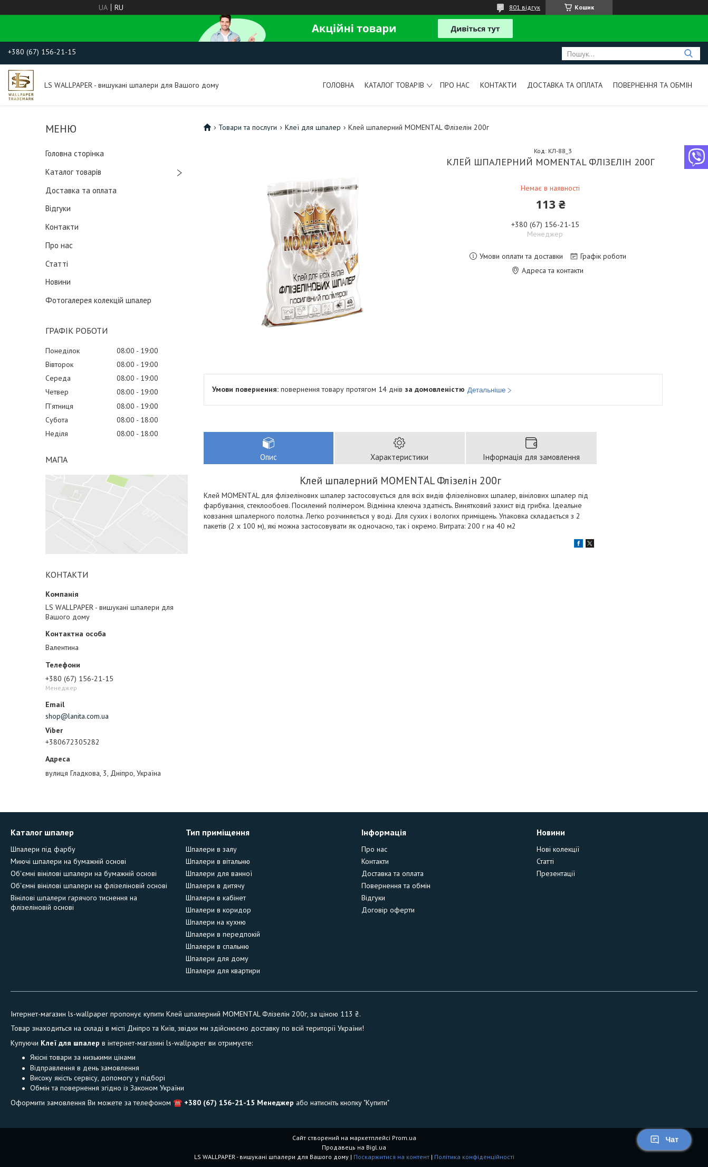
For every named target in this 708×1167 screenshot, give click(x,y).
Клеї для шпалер (313, 127)
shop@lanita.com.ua (77, 716)
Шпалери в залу (211, 849)
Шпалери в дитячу (215, 885)
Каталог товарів (394, 85)
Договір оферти (388, 910)
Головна (338, 85)
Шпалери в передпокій (223, 934)
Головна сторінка (74, 153)
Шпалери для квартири (223, 970)
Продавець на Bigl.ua (354, 1147)
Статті (56, 264)
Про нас (455, 85)
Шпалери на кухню (216, 922)
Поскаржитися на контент (391, 1157)
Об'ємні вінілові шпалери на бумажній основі (84, 873)
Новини (58, 282)
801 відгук (524, 7)
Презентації (556, 873)
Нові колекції (558, 849)
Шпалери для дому (217, 958)
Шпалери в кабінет (216, 897)
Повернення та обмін (652, 85)
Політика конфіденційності (474, 1157)
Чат (664, 1139)
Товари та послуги (247, 127)
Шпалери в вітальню (218, 861)
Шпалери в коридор (218, 910)
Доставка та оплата (564, 85)
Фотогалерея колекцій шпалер (98, 300)
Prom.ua (404, 1138)
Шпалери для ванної (219, 873)
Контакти (498, 85)
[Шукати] (688, 53)
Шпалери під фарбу (43, 849)
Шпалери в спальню (217, 946)
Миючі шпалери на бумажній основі (68, 861)
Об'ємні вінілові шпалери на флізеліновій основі (89, 885)
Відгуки (58, 208)
